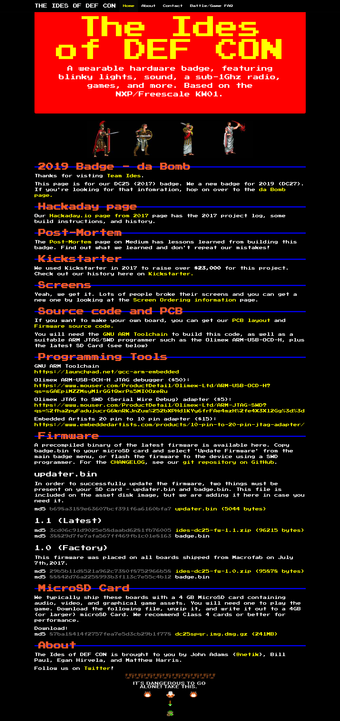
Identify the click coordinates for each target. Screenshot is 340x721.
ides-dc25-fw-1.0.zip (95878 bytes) (240, 571)
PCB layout (253, 320)
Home (128, 6)
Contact (173, 6)
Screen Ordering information (184, 300)
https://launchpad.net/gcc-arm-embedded (106, 372)
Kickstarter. (171, 274)
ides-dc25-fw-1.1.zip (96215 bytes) (240, 530)
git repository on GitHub (228, 462)
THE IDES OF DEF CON (75, 6)
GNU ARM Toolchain (135, 334)
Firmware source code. (74, 326)
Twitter (97, 668)
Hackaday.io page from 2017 (101, 216)
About (149, 6)
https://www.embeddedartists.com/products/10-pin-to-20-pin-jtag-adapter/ (169, 425)
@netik (247, 655)
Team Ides (124, 176)
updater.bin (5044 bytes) (221, 509)
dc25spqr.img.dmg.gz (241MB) (226, 634)
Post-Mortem (71, 242)
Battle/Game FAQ (211, 6)
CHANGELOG (128, 462)
